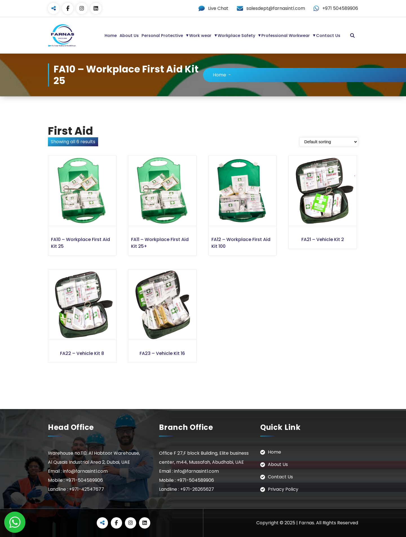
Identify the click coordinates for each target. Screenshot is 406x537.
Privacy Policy (283, 489)
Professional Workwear (285, 35)
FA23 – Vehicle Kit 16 (162, 353)
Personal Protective (162, 35)
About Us (129, 35)
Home (111, 35)
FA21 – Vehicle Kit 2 (322, 239)
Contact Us (328, 35)
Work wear (200, 35)
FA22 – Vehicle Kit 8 (82, 353)
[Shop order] (328, 141)
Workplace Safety (236, 35)
